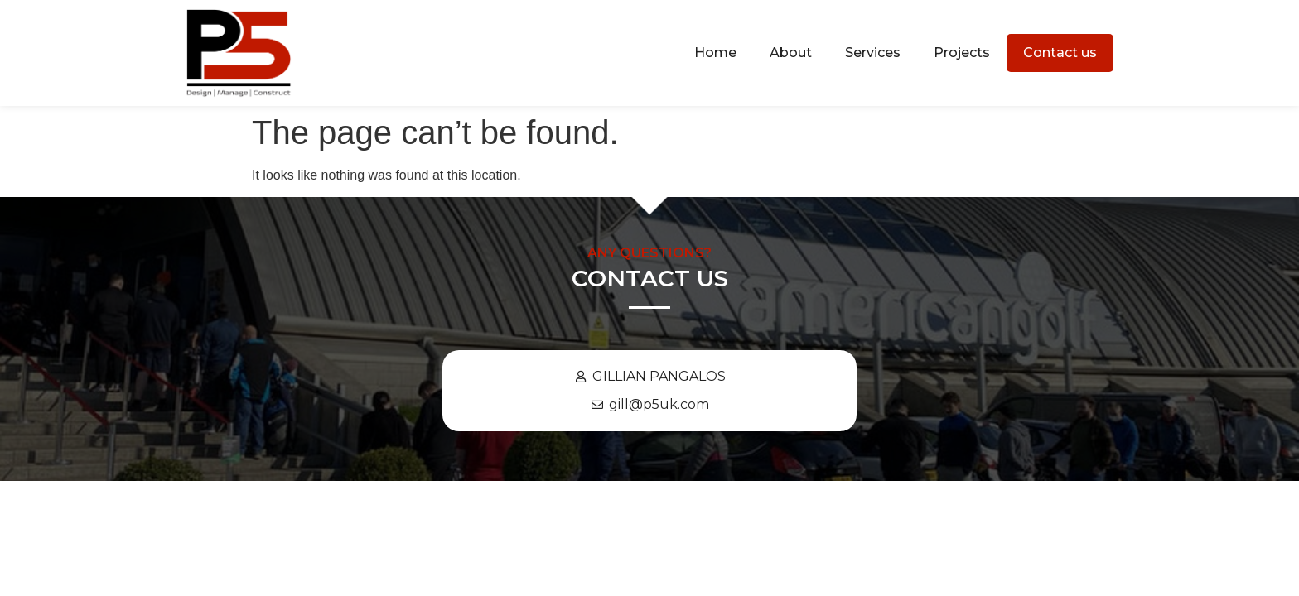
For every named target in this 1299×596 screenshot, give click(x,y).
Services (873, 52)
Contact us (1060, 52)
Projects (962, 52)
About (791, 52)
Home (715, 52)
